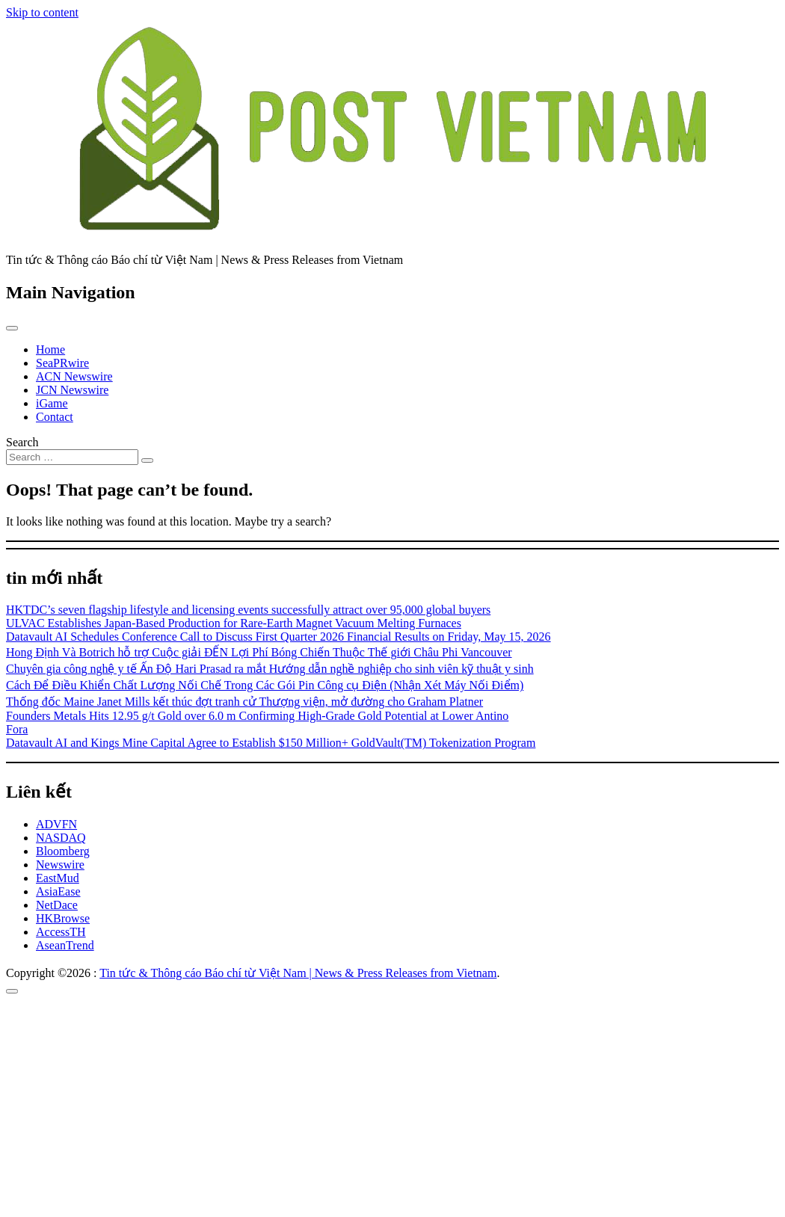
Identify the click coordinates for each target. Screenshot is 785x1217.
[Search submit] (147, 460)
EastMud (57, 878)
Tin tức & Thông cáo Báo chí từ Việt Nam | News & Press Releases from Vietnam (297, 973)
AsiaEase (58, 891)
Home (50, 349)
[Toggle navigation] (12, 328)
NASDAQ (61, 837)
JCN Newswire (72, 389)
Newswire (60, 864)
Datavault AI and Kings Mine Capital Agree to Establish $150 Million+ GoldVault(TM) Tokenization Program (270, 742)
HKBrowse (63, 918)
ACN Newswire (74, 376)
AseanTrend (65, 945)
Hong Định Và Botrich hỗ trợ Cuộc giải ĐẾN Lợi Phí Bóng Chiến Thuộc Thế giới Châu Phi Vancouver (259, 652)
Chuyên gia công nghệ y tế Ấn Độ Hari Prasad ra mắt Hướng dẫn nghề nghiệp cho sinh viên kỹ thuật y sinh (270, 668)
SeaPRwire (62, 363)
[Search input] (72, 457)
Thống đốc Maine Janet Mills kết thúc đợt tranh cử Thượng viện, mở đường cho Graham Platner (244, 701)
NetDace (57, 905)
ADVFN (56, 824)
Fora (17, 729)
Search (22, 442)
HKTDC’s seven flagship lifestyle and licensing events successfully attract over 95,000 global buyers (248, 609)
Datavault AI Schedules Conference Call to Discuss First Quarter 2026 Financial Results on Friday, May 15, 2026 (278, 636)
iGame (52, 403)
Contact (54, 416)
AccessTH (61, 931)
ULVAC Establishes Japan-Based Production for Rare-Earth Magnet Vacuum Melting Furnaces (233, 623)
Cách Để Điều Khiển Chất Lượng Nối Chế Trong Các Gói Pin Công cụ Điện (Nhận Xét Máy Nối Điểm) (264, 685)
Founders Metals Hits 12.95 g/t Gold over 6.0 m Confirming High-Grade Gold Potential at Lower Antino (257, 715)
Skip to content (42, 12)
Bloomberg (63, 851)
